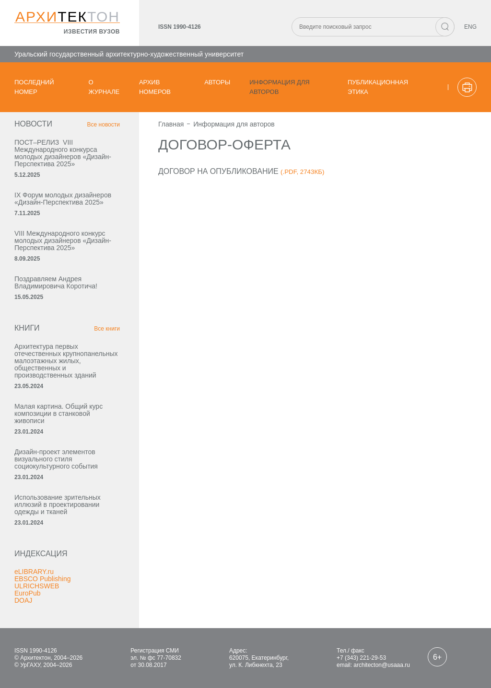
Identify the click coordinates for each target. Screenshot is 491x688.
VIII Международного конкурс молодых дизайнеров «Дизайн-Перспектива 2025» (62, 240)
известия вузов (92, 31)
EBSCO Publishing (42, 579)
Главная (171, 124)
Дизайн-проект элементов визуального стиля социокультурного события (56, 459)
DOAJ (23, 600)
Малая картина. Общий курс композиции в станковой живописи (58, 413)
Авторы (217, 82)
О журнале (104, 87)
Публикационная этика (378, 87)
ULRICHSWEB (36, 586)
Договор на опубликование (218, 171)
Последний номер (34, 87)
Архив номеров (155, 87)
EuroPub (27, 593)
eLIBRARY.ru (34, 571)
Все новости (103, 124)
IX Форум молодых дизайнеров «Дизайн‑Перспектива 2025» (62, 198)
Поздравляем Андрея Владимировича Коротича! (55, 282)
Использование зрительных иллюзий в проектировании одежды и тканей (57, 504)
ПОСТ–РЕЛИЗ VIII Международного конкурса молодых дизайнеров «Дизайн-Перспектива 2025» (62, 153)
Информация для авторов (279, 87)
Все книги (107, 328)
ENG (470, 26)
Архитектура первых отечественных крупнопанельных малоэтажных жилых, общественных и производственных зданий (66, 361)
